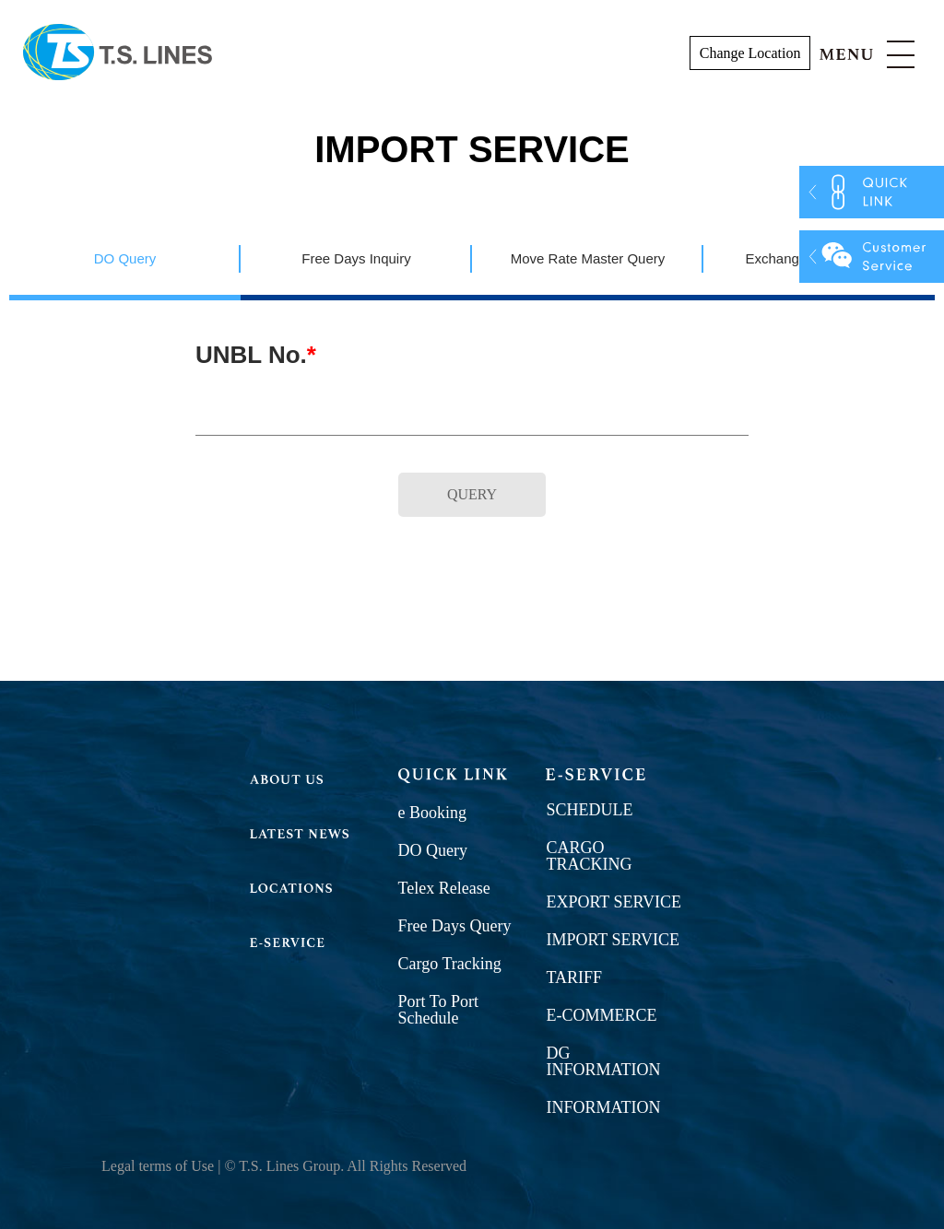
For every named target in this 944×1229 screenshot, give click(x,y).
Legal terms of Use (157, 1166)
